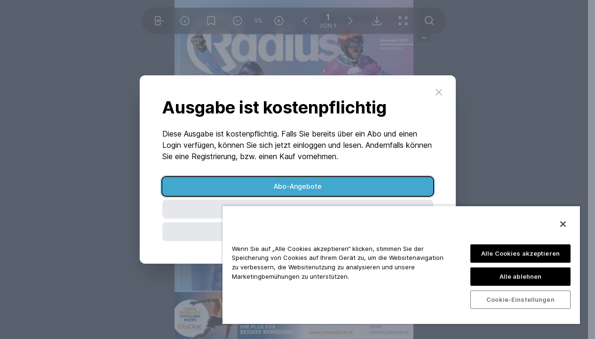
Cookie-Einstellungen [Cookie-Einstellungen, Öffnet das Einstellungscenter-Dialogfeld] (520, 299)
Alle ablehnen (521, 276)
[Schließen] (563, 224)
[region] (401, 264)
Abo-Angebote (298, 186)
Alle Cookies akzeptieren (520, 253)
